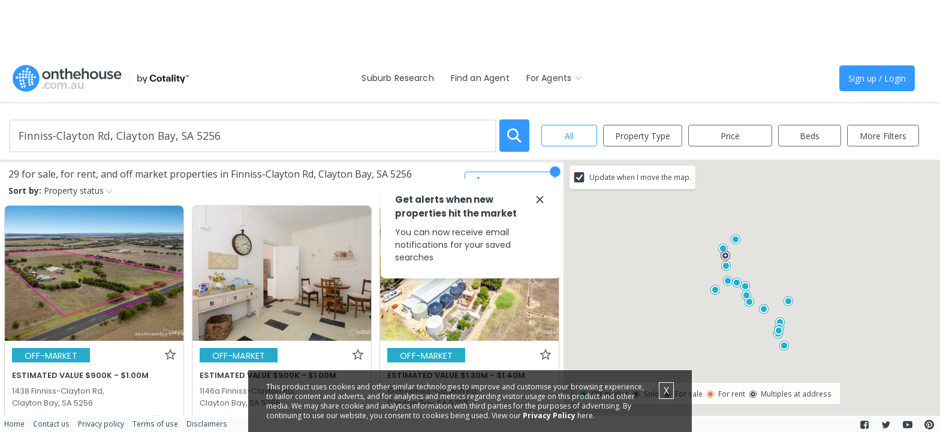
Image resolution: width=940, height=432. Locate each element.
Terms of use (155, 423)
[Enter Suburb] (252, 135)
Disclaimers (206, 423)
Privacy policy (101, 423)
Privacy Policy (549, 415)
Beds (810, 136)
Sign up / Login (877, 78)
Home (14, 423)
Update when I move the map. (640, 177)
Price (730, 136)
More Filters (883, 136)
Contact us (51, 423)
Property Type (642, 136)
